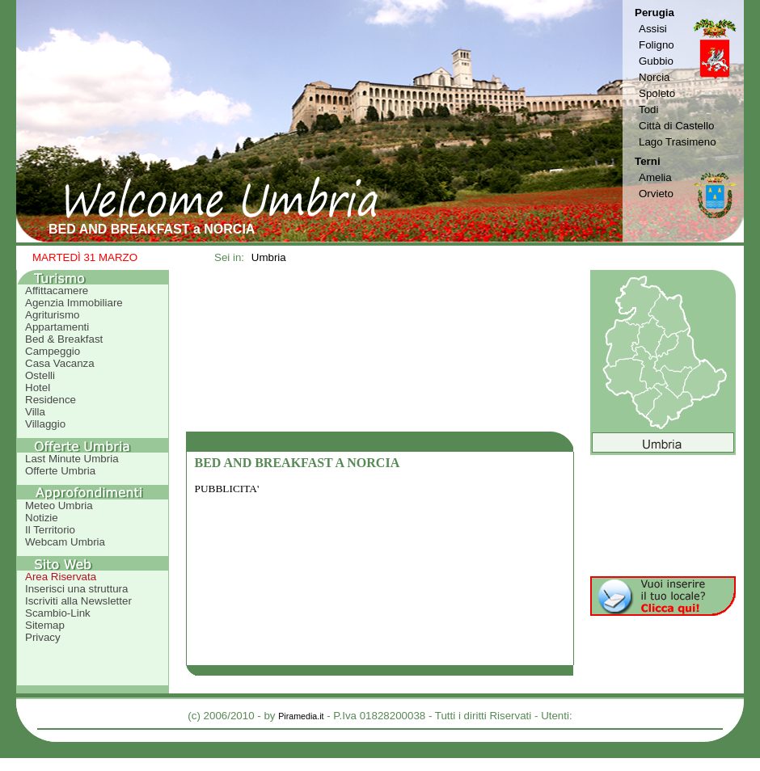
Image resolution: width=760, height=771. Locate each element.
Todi (648, 109)
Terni (648, 161)
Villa (35, 412)
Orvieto (656, 193)
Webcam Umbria (65, 542)
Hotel (37, 387)
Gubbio (656, 61)
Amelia (655, 177)
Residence (50, 400)
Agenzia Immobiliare (74, 303)
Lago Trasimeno (677, 142)
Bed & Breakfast (64, 339)
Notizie (41, 518)
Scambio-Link (58, 613)
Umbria (268, 257)
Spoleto (657, 93)
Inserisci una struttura (76, 589)
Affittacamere (56, 290)
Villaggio (45, 424)
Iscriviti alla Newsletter (78, 601)
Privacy (43, 637)
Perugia (654, 12)
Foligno (656, 45)
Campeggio (52, 351)
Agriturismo (52, 315)
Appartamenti (57, 327)
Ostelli (40, 375)
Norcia (654, 77)
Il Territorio (50, 530)
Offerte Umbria (60, 471)
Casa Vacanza (60, 363)
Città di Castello (676, 126)
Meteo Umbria (59, 505)
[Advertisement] (380, 351)
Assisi (653, 29)
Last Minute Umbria (72, 459)
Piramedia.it (300, 716)
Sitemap (45, 625)
